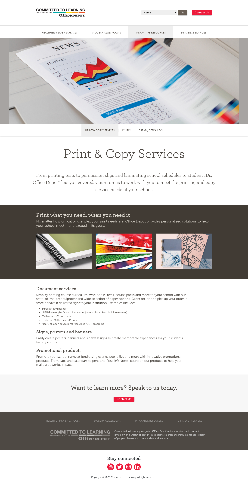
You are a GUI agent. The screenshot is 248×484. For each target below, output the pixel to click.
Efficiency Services (193, 32)
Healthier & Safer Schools (60, 32)
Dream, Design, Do (151, 130)
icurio (126, 130)
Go (183, 12)
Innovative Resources (151, 32)
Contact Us (202, 12)
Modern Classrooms (106, 32)
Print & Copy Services (100, 130)
